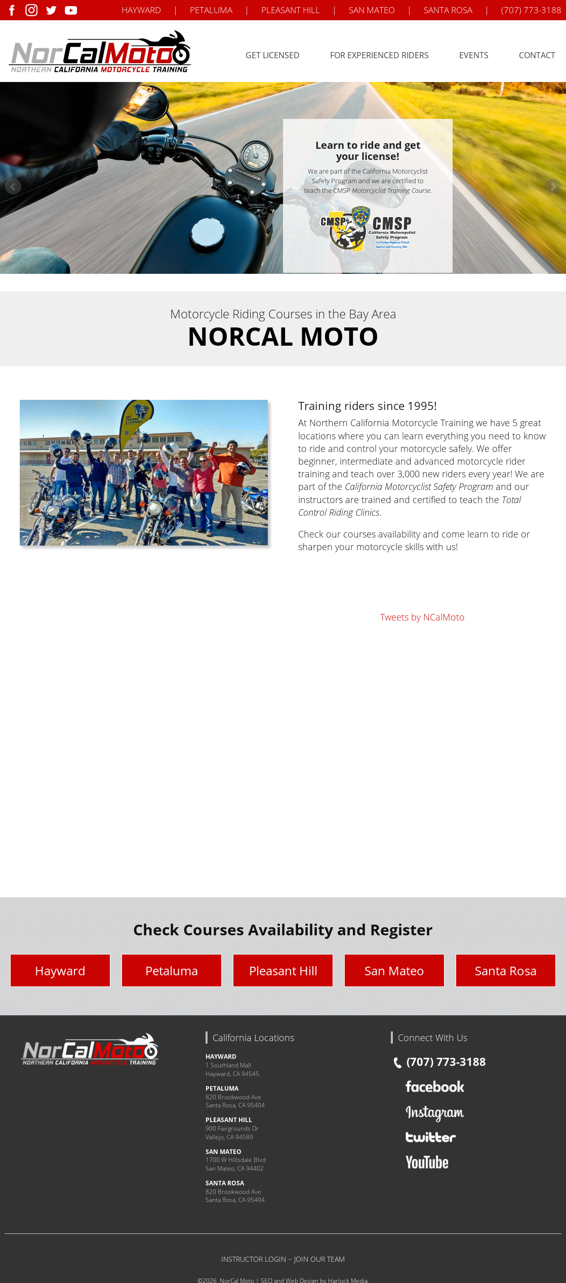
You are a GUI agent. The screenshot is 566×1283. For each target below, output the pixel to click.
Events (474, 55)
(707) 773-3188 (531, 10)
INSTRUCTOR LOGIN (253, 1259)
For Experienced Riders (379, 55)
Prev (13, 187)
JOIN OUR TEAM (319, 1259)
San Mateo (394, 970)
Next (553, 187)
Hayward (60, 970)
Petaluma (171, 970)
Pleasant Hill (283, 970)
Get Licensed (273, 55)
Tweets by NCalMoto (422, 617)
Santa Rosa (506, 970)
